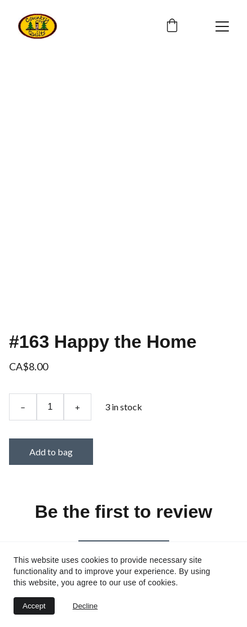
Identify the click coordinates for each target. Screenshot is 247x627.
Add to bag (51, 451)
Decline (85, 606)
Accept (34, 606)
